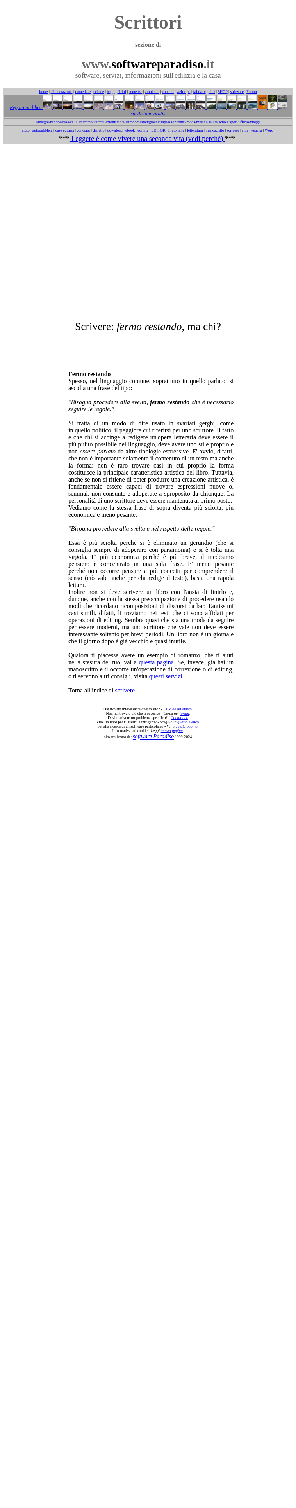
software (237, 91)
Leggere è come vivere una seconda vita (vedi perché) (147, 139)
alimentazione (61, 91)
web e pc (184, 91)
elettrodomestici (135, 122)
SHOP (222, 91)
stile (245, 130)
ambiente (152, 91)
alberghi (42, 122)
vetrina (256, 130)
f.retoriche (176, 130)
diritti (122, 91)
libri (212, 91)
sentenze (135, 91)
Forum (251, 91)
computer (91, 122)
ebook (130, 130)
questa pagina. (157, 662)
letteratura (195, 130)
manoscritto (215, 130)
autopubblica (42, 130)
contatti (168, 91)
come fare (83, 91)
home (43, 91)
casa (65, 122)
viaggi (255, 122)
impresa (166, 122)
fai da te (199, 91)
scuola (224, 122)
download (114, 130)
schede (98, 91)
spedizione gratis (148, 113)
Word (269, 130)
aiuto (26, 130)
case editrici (64, 130)
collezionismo (110, 122)
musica (201, 122)
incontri (179, 122)
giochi (154, 122)
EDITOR (158, 130)
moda (191, 122)
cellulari (76, 122)
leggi (111, 91)
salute (213, 122)
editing (142, 130)
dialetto (98, 130)
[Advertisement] (147, 232)
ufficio (244, 122)
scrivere (233, 130)
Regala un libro (26, 107)
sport (233, 122)
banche (55, 122)
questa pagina (187, 726)
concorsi (83, 130)
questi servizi (165, 676)
